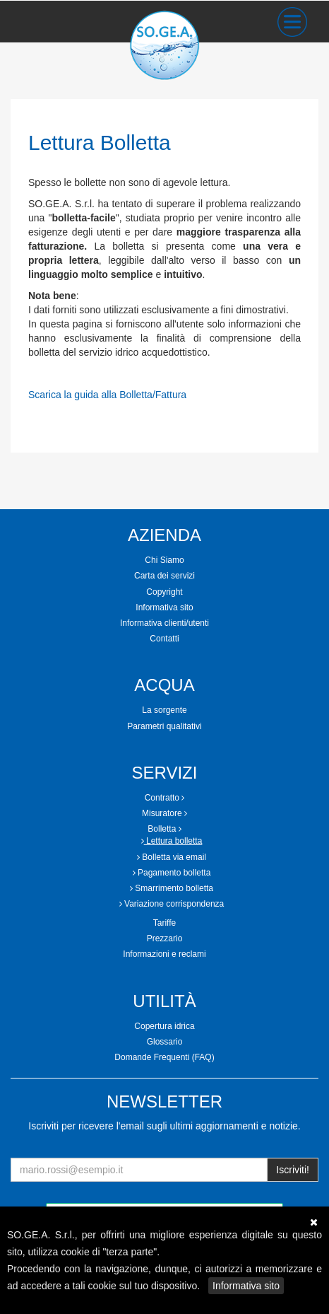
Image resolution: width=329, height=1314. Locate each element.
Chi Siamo (164, 560)
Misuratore (164, 813)
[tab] (164, 560)
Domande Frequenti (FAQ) (164, 1057)
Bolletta (164, 829)
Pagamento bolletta (172, 873)
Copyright (164, 592)
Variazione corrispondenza (172, 904)
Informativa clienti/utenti (164, 623)
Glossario (165, 1042)
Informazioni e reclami (164, 954)
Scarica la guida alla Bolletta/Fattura (107, 394)
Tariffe (164, 923)
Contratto (165, 798)
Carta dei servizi (164, 576)
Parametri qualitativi (164, 726)
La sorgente (164, 710)
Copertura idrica (164, 1026)
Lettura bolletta (172, 841)
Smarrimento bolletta (171, 888)
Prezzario (165, 938)
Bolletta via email (171, 857)
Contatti (164, 639)
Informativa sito (246, 1285)
